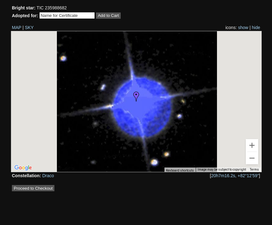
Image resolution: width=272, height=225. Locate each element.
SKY (29, 27)
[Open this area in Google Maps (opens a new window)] (23, 168)
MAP (16, 27)
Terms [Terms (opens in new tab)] (254, 169)
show (243, 27)
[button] (136, 97)
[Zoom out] (252, 158)
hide (256, 27)
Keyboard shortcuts (180, 170)
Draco (48, 175)
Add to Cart (108, 15)
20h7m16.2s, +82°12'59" (235, 175)
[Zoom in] (252, 145)
